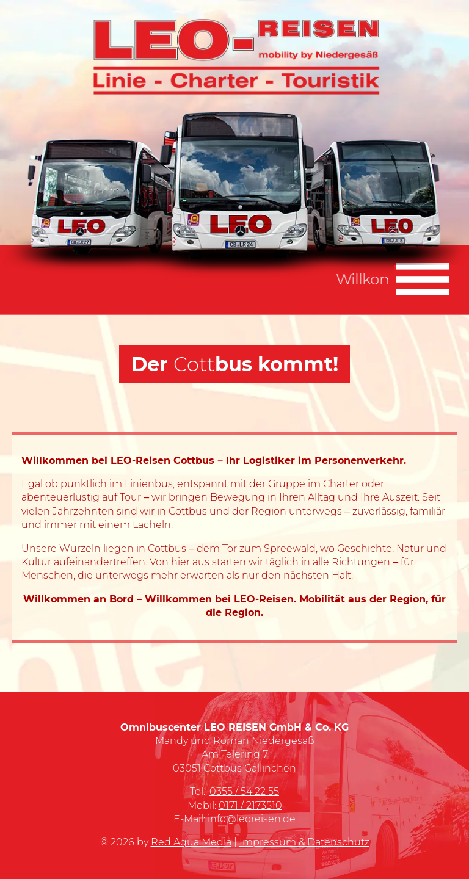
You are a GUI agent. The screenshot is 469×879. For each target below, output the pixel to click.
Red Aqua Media (191, 842)
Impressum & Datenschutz (304, 842)
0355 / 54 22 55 (244, 791)
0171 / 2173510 (250, 805)
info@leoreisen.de (252, 819)
